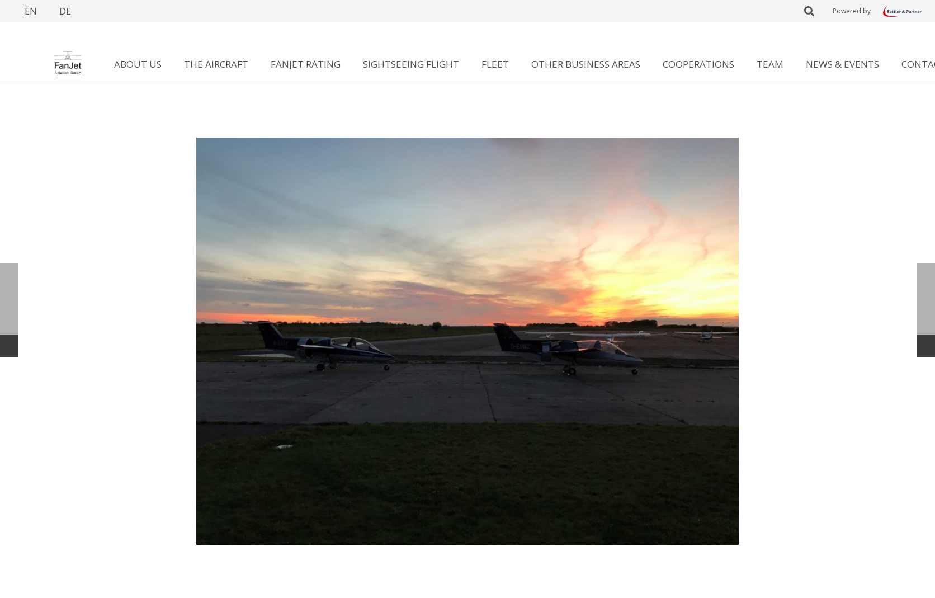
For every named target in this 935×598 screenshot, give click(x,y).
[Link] (902, 11)
